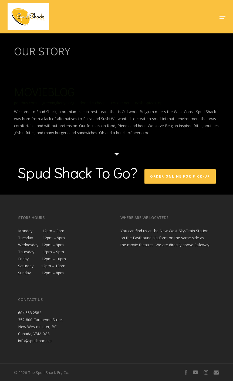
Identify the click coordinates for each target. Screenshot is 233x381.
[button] (222, 16)
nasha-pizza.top (149, 102)
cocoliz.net (120, 102)
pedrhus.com (25, 102)
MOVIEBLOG (44, 91)
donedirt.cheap (93, 102)
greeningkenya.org (58, 102)
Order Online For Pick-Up (180, 176)
